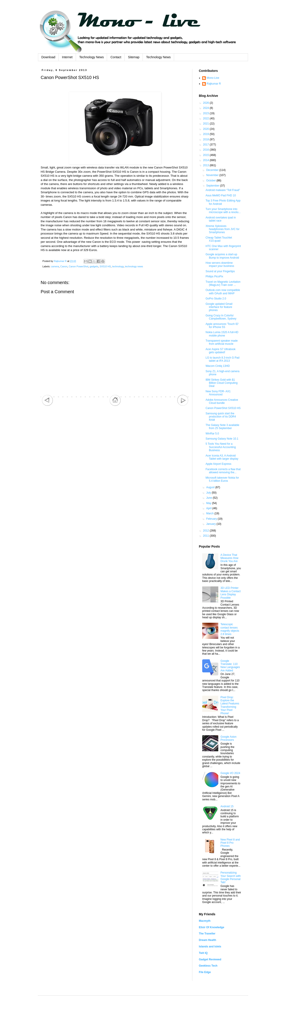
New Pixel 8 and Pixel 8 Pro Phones (230, 843)
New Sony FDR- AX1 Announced (218, 393)
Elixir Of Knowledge (211, 927)
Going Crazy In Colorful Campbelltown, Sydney (221, 317)
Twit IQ (203, 953)
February (212, 518)
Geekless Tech (208, 965)
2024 (206, 108)
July (209, 492)
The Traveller (207, 933)
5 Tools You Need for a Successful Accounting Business (221, 447)
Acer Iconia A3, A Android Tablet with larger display (222, 457)
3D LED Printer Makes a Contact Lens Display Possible (231, 592)
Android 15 (227, 806)
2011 (206, 535)
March (210, 513)
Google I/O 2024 (230, 773)
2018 (206, 139)
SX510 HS (105, 266)
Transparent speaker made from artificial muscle (222, 342)
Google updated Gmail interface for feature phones (219, 307)
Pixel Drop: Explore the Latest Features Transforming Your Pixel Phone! (230, 705)
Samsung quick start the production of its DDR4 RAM (221, 416)
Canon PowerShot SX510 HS (223, 408)
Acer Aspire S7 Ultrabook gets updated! (221, 351)
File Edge (205, 972)
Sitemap (133, 57)
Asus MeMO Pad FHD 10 (221, 195)
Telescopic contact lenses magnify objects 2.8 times (230, 629)
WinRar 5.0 (212, 433)
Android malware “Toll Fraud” (223, 190)
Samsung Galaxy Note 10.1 (222, 438)
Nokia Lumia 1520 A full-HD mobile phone (222, 334)
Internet (67, 57)
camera (55, 266)
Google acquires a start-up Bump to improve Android (222, 256)
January (211, 523)
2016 (206, 149)
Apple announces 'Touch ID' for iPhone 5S (222, 325)
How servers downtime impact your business (220, 264)
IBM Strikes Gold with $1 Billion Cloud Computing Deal (222, 383)
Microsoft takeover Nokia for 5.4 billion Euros (222, 479)
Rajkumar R (214, 83)
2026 (206, 102)
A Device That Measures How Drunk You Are (229, 558)
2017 (206, 144)
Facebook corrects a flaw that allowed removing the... (223, 471)
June (209, 497)
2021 (206, 123)
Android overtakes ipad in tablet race (221, 219)
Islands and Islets (210, 946)
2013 (206, 165)
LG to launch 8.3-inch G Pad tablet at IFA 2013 (222, 359)
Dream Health (207, 940)
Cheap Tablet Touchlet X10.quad (219, 239)
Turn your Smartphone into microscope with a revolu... (223, 211)
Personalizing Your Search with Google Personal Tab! (231, 877)
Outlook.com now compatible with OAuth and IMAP (223, 292)
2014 (206, 160)
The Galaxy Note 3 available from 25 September (222, 426)
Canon (63, 266)
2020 (206, 129)
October (211, 180)
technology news (134, 266)
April (209, 508)
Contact (115, 57)
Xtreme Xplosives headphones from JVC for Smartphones (223, 229)
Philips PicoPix (214, 276)
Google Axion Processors (228, 738)
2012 (206, 530)
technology (118, 266)
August (210, 487)
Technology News (91, 57)
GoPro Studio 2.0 (216, 298)
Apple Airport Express (218, 463)
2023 (206, 113)
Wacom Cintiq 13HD (218, 365)
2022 (206, 118)
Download (48, 57)
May (209, 503)
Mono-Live (213, 77)
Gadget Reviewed (210, 959)
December (212, 170)
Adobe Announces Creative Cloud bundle (222, 401)
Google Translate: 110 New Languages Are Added (230, 665)
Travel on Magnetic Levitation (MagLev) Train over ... (223, 283)
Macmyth (204, 920)
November (212, 175)
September (213, 185)
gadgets (94, 266)
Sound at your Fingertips (220, 271)
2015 (206, 155)
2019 (206, 134)
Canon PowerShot (78, 266)
